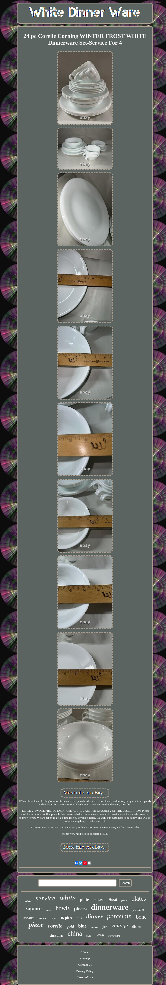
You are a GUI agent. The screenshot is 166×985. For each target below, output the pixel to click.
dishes (137, 926)
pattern (138, 909)
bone (141, 917)
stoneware (114, 935)
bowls (63, 908)
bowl (53, 918)
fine (104, 927)
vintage (119, 925)
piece (36, 925)
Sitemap (85, 958)
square (34, 908)
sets (88, 935)
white (68, 898)
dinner (94, 916)
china (75, 933)
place (124, 900)
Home (84, 952)
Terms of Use (85, 977)
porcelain (119, 916)
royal (100, 935)
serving (28, 918)
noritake (27, 901)
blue (82, 926)
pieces (80, 908)
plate (84, 899)
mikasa (98, 900)
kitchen (94, 927)
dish (79, 918)
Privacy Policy (85, 971)
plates (138, 898)
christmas (56, 935)
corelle (55, 926)
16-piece (67, 918)
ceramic (42, 918)
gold (70, 926)
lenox (48, 910)
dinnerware (109, 907)
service (45, 898)
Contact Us (85, 964)
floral (113, 900)
